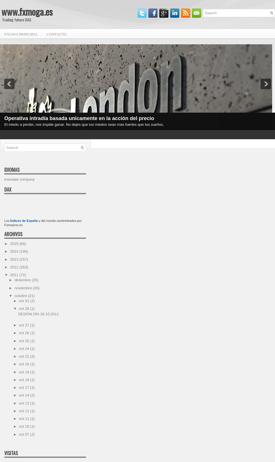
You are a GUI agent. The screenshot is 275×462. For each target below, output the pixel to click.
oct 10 (24, 426)
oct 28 (24, 308)
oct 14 (24, 395)
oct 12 (24, 411)
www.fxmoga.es (27, 11)
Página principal (21, 34)
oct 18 (24, 380)
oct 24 (24, 348)
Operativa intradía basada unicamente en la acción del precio (79, 118)
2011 (14, 275)
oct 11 (24, 419)
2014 (14, 251)
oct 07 (24, 434)
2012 (14, 267)
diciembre (23, 280)
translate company (19, 179)
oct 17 (24, 387)
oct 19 (24, 372)
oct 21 (24, 356)
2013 (14, 259)
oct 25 (24, 341)
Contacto (57, 34)
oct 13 (24, 403)
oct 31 (24, 301)
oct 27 (24, 325)
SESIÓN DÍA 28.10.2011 (38, 314)
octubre (21, 296)
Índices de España (24, 220)
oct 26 (24, 333)
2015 (14, 244)
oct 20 (24, 364)
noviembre (24, 288)
